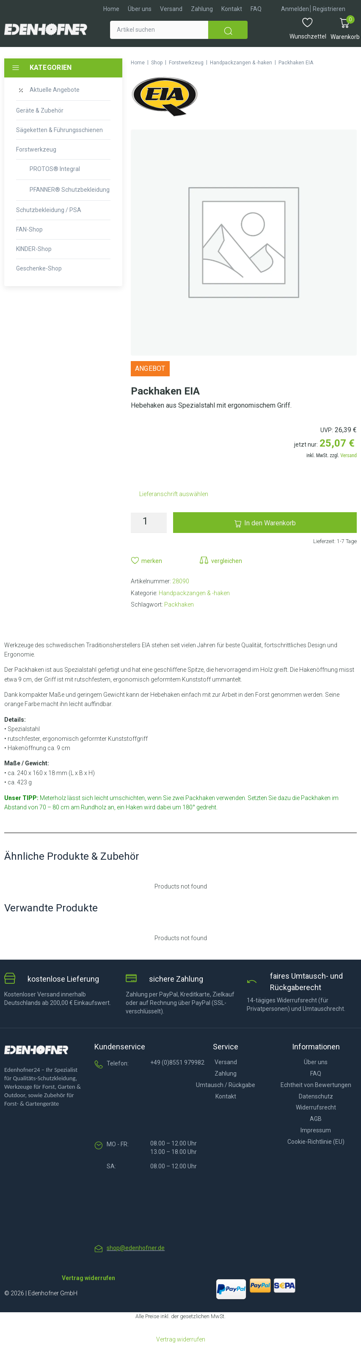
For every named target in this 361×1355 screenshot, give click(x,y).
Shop (157, 63)
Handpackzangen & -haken (241, 63)
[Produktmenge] (149, 523)
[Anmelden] (295, 9)
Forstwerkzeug (186, 63)
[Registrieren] (329, 9)
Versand (348, 455)
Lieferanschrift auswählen (173, 494)
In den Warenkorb (270, 523)
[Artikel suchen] (159, 30)
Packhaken (179, 604)
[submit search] (228, 30)
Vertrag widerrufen (180, 1339)
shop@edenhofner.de (136, 1248)
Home (138, 63)
